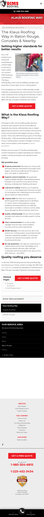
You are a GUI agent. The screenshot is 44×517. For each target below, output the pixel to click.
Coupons (22, 430)
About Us (22, 421)
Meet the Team (22, 432)
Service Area (22, 418)
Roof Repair (22, 406)
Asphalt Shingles (9, 314)
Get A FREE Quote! (22, 106)
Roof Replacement (14, 288)
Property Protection (9, 310)
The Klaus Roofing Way (22, 423)
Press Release (22, 428)
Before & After (22, 440)
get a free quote (22, 456)
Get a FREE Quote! (28, 278)
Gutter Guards (22, 411)
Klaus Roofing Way (10, 306)
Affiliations (22, 425)
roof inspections (7, 267)
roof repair (9, 190)
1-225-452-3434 (22, 471)
